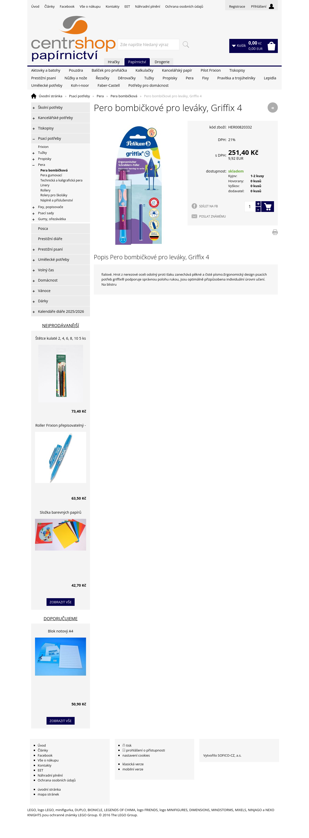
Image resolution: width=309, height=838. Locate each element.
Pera (189, 78)
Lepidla (270, 78)
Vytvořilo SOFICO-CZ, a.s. (222, 755)
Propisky (170, 78)
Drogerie (162, 61)
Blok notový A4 (60, 631)
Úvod (35, 6)
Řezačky (102, 78)
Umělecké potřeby (46, 85)
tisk (129, 745)
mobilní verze (132, 769)
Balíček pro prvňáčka (109, 70)
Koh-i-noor (80, 85)
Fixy (205, 78)
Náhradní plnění (147, 6)
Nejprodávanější (60, 325)
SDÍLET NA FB (208, 206)
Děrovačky (126, 78)
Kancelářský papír (177, 70)
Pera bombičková (123, 96)
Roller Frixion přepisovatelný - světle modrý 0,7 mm (60, 426)
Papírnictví (137, 61)
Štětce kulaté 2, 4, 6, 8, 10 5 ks (60, 338)
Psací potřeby (79, 96)
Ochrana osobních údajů (184, 6)
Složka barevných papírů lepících (61, 513)
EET (127, 6)
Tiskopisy (237, 70)
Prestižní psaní (43, 78)
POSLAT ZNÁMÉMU (212, 216)
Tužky (149, 78)
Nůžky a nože (75, 78)
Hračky (114, 61)
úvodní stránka (49, 789)
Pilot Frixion (211, 70)
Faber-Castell (109, 85)
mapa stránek (48, 794)
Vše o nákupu (90, 6)
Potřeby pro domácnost (148, 85)
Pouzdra (76, 70)
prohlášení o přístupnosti (145, 750)
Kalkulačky (144, 70)
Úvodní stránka (50, 96)
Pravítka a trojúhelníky (236, 78)
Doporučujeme (61, 618)
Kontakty (112, 6)
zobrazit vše (61, 602)
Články (49, 6)
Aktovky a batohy (45, 70)
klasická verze (133, 764)
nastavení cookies (136, 755)
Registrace (237, 6)
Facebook (67, 6)
